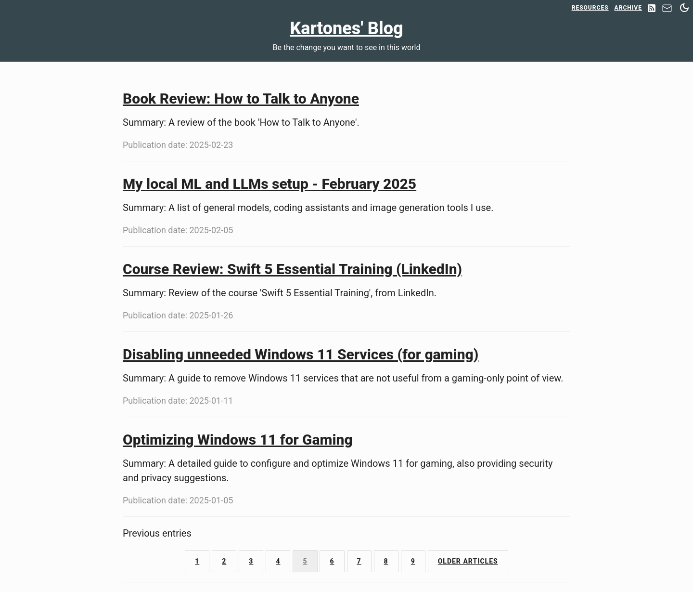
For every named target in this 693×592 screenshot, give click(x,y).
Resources (590, 7)
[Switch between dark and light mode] (684, 7)
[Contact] (667, 11)
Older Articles (468, 561)
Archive (628, 7)
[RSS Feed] (651, 9)
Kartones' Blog (346, 28)
